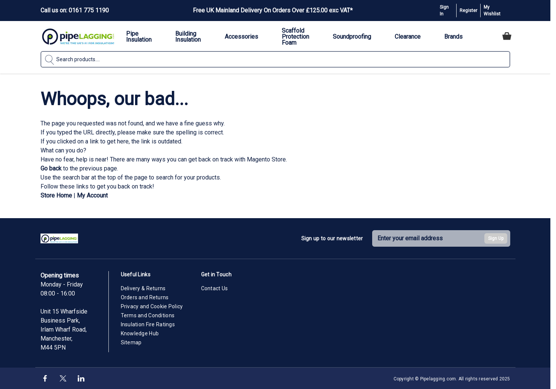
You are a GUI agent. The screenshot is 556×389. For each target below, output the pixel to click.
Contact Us (214, 288)
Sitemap (131, 342)
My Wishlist (492, 11)
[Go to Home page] (78, 36)
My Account (92, 195)
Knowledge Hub (140, 333)
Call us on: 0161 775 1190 (75, 10)
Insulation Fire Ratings (148, 324)
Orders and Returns (145, 297)
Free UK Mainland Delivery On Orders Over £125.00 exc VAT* (273, 10)
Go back (51, 168)
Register (468, 10)
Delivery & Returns (143, 288)
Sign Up (495, 238)
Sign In (444, 11)
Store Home (56, 195)
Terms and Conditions (148, 315)
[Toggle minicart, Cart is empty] (507, 36)
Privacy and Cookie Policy (152, 306)
